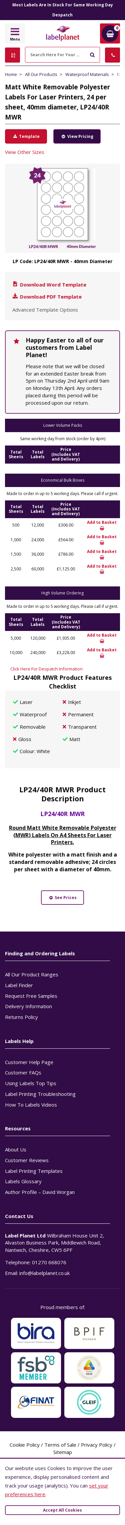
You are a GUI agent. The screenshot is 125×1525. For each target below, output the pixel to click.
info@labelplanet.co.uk (44, 1273)
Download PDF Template (47, 296)
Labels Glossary (23, 1181)
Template (26, 136)
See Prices (62, 897)
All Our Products (41, 74)
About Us (15, 1149)
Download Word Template (49, 284)
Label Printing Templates (34, 1171)
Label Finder (19, 985)
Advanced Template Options (45, 309)
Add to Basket (102, 525)
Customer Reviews (27, 1160)
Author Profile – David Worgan (40, 1192)
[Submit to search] (92, 54)
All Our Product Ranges (31, 974)
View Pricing (77, 136)
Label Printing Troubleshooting (40, 1094)
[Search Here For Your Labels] (62, 55)
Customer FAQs (23, 1072)
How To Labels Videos (31, 1104)
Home (11, 74)
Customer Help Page (29, 1062)
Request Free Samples (31, 995)
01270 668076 (49, 1262)
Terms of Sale (60, 1444)
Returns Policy (21, 1017)
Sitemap (62, 1452)
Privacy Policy (96, 1444)
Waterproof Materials (87, 74)
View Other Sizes (24, 152)
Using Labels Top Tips (30, 1083)
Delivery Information (28, 1006)
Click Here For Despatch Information (46, 669)
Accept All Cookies (62, 1510)
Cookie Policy (25, 1444)
